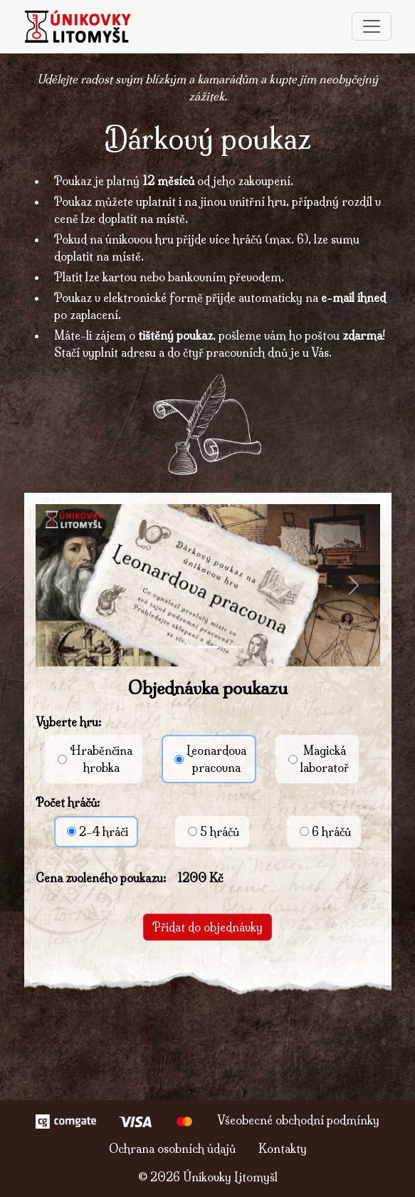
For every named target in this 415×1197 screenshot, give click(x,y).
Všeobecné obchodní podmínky (298, 1120)
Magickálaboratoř (318, 759)
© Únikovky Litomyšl (208, 1177)
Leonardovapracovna (210, 759)
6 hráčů (325, 832)
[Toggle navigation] (372, 26)
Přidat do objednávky (207, 927)
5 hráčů (213, 832)
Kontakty (282, 1148)
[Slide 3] (233, 647)
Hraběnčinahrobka (95, 759)
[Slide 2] (208, 647)
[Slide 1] (182, 647)
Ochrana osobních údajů (172, 1148)
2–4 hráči (97, 832)
